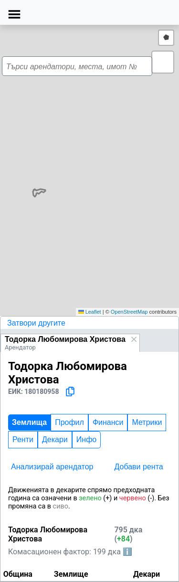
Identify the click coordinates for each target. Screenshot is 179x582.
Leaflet (89, 312)
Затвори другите (36, 323)
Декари (55, 439)
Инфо (86, 439)
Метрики (147, 422)
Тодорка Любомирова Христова (65, 339)
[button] (162, 62)
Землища (29, 422)
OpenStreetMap (129, 312)
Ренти (22, 439)
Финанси (108, 422)
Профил (69, 422)
